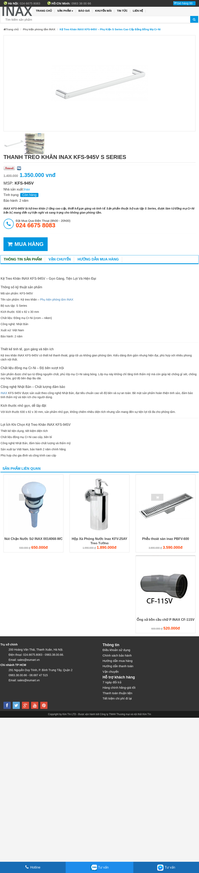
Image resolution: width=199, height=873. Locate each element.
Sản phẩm (65, 11)
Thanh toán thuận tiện (117, 693)
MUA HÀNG (26, 244)
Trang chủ (44, 10)
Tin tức (122, 10)
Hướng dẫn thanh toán (118, 666)
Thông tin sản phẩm (23, 259)
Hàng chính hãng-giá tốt (119, 687)
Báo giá (84, 10)
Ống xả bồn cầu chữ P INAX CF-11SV (166, 619)
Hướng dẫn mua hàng (98, 259)
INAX (4, 393)
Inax (27, 189)
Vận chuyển (59, 259)
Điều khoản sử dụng (116, 650)
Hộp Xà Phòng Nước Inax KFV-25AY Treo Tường (99, 541)
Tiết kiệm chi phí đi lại (117, 698)
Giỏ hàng (184, 3)
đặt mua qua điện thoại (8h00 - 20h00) (43, 223)
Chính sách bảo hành (117, 655)
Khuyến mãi (103, 10)
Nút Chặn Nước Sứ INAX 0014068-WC (33, 539)
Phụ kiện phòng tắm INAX (39, 29)
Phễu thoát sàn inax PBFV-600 (165, 539)
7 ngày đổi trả (112, 682)
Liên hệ (138, 10)
